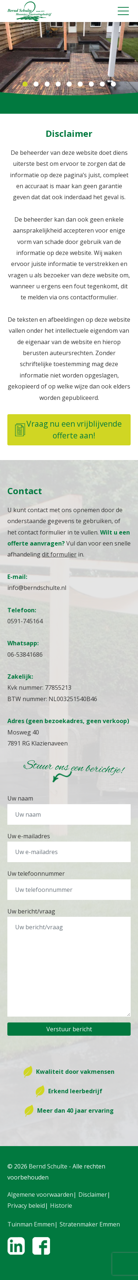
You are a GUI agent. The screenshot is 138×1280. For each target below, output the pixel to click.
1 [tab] (25, 84)
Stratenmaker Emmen (90, 1224)
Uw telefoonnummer (36, 873)
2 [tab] (36, 84)
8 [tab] (102, 84)
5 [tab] (69, 84)
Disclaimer (92, 1194)
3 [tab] (47, 84)
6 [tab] (80, 84)
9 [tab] (113, 84)
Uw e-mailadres (28, 836)
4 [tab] (58, 84)
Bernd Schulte (48, 1166)
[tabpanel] (69, 58)
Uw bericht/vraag (31, 911)
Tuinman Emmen (30, 1224)
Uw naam (20, 798)
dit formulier (59, 554)
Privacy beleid (26, 1205)
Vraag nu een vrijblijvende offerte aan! (68, 430)
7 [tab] (91, 84)
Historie (61, 1205)
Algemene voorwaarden (40, 1194)
